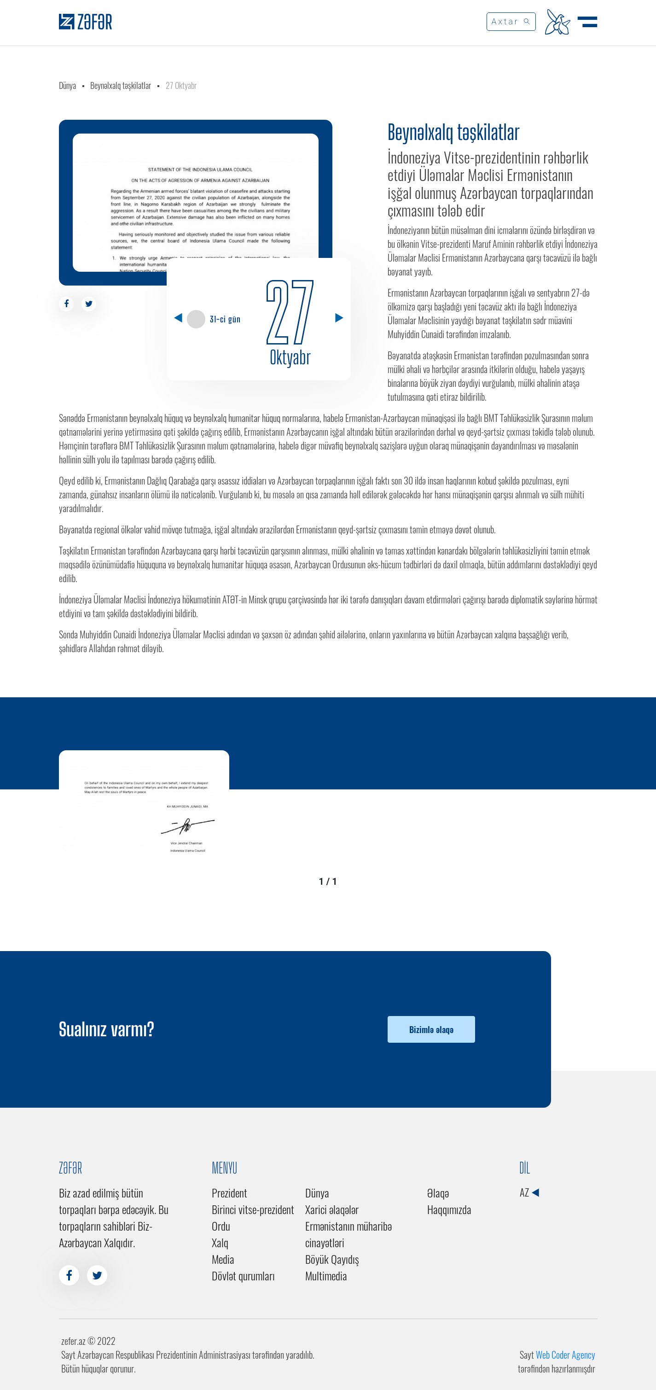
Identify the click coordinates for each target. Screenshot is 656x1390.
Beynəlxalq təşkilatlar (120, 85)
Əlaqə (438, 1192)
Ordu (221, 1225)
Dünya (67, 85)
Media (223, 1258)
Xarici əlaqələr (332, 1209)
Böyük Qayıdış (332, 1258)
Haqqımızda (449, 1209)
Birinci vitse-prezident (253, 1209)
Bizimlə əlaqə (431, 1029)
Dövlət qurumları (243, 1275)
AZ (529, 1192)
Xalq (220, 1242)
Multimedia (326, 1275)
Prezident (229, 1192)
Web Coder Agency (565, 1354)
